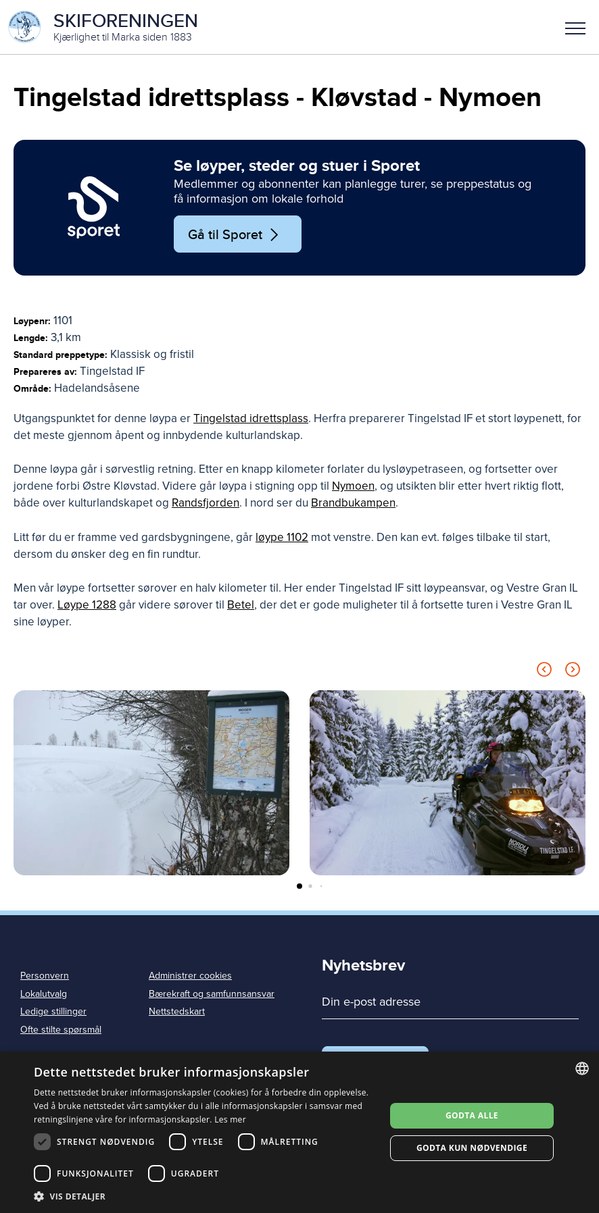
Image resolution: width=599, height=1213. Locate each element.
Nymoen (353, 486)
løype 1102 (282, 537)
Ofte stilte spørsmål (60, 1029)
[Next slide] (572, 671)
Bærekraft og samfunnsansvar (211, 994)
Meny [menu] (575, 28)
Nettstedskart (177, 1011)
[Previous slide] (544, 671)
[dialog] (299, 1132)
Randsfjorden (205, 503)
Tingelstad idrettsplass (250, 418)
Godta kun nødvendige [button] (471, 1148)
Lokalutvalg (43, 994)
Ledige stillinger (53, 1011)
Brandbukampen (353, 503)
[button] (575, 27)
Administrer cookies (190, 975)
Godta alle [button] (472, 1115)
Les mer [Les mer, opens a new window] (230, 1119)
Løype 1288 (86, 605)
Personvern (44, 975)
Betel (240, 605)
